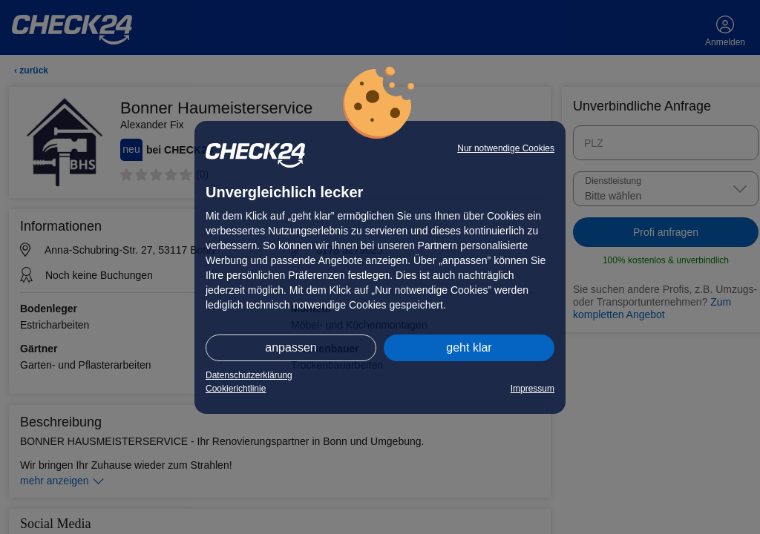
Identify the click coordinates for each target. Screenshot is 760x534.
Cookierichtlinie (236, 388)
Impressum (532, 388)
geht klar (468, 347)
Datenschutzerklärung (249, 375)
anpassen (290, 347)
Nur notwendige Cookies (505, 148)
